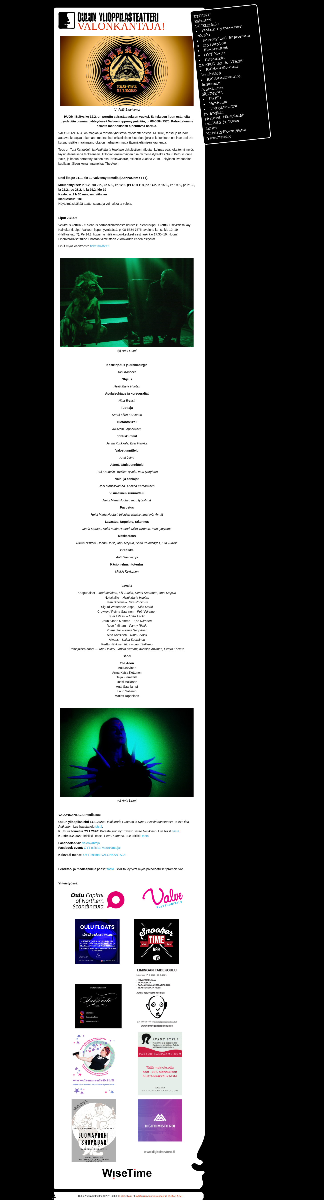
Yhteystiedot (219, 137)
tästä (98, 826)
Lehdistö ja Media (222, 122)
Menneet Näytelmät (224, 117)
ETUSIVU (201, 15)
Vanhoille (218, 102)
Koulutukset (215, 48)
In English (214, 113)
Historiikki (214, 58)
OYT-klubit (214, 53)
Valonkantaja (91, 843)
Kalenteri (202, 20)
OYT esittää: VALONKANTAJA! (104, 855)
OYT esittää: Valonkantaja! (102, 847)
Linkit (211, 128)
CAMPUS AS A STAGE (220, 63)
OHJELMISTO (206, 24)
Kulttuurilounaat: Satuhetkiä (219, 70)
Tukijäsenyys (223, 107)
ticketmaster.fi (99, 246)
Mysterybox (215, 43)
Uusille (215, 98)
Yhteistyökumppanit (226, 131)
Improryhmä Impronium (226, 38)
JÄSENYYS (212, 93)
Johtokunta (212, 88)
